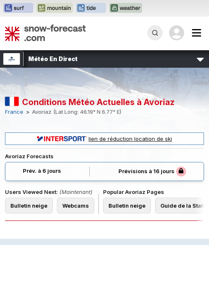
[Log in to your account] (176, 32)
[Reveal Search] (155, 32)
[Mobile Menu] (196, 32)
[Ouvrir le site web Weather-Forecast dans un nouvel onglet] (125, 8)
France (14, 112)
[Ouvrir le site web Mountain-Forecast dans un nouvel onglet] (55, 8)
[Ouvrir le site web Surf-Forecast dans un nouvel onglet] (18, 8)
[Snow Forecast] (45, 33)
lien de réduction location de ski (104, 138)
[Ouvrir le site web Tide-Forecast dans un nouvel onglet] (91, 8)
